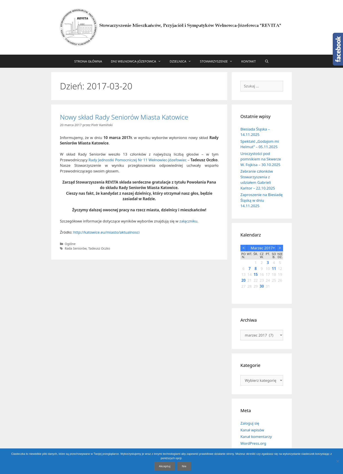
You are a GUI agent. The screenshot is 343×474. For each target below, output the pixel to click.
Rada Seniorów (76, 248)
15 (256, 274)
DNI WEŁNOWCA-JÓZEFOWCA (138, 61)
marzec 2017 (262, 247)
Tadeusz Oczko (99, 248)
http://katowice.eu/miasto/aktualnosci (106, 232)
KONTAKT (248, 61)
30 (262, 286)
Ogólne (70, 244)
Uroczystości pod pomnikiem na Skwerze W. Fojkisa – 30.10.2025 (260, 159)
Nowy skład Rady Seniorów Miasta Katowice (124, 117)
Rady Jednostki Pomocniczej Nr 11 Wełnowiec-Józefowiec (138, 159)
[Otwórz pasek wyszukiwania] (266, 61)
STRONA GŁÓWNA (88, 61)
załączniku (188, 221)
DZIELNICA (183, 61)
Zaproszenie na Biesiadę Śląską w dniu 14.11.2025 (261, 200)
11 (274, 268)
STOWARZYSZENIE (218, 61)
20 (243, 280)
